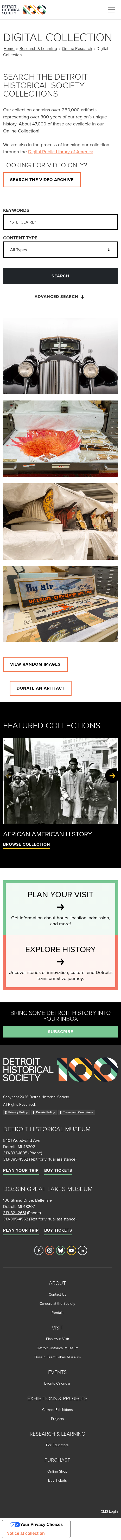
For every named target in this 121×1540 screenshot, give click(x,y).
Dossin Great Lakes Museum (57, 1357)
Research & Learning (38, 48)
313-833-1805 (15, 1153)
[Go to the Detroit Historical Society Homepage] (26, 9)
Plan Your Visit (57, 1338)
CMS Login (109, 1511)
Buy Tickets (58, 1170)
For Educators (57, 1445)
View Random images (35, 664)
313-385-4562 (15, 1159)
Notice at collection (26, 1533)
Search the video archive (42, 180)
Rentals (57, 1312)
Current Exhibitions (57, 1409)
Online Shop (57, 1471)
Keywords (16, 210)
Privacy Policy (18, 1112)
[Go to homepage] (60, 1075)
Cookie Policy (45, 1112)
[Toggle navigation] (111, 9)
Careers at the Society (57, 1303)
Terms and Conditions (78, 1112)
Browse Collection (26, 844)
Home (9, 48)
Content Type (20, 237)
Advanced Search (61, 297)
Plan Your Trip (21, 1170)
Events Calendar (57, 1383)
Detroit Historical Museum (57, 1348)
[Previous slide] (9, 776)
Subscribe (60, 1032)
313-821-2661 (14, 1213)
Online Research (77, 48)
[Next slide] (112, 776)
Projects (57, 1418)
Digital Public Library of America (60, 151)
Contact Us (57, 1294)
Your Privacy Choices (41, 1524)
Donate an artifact (41, 688)
